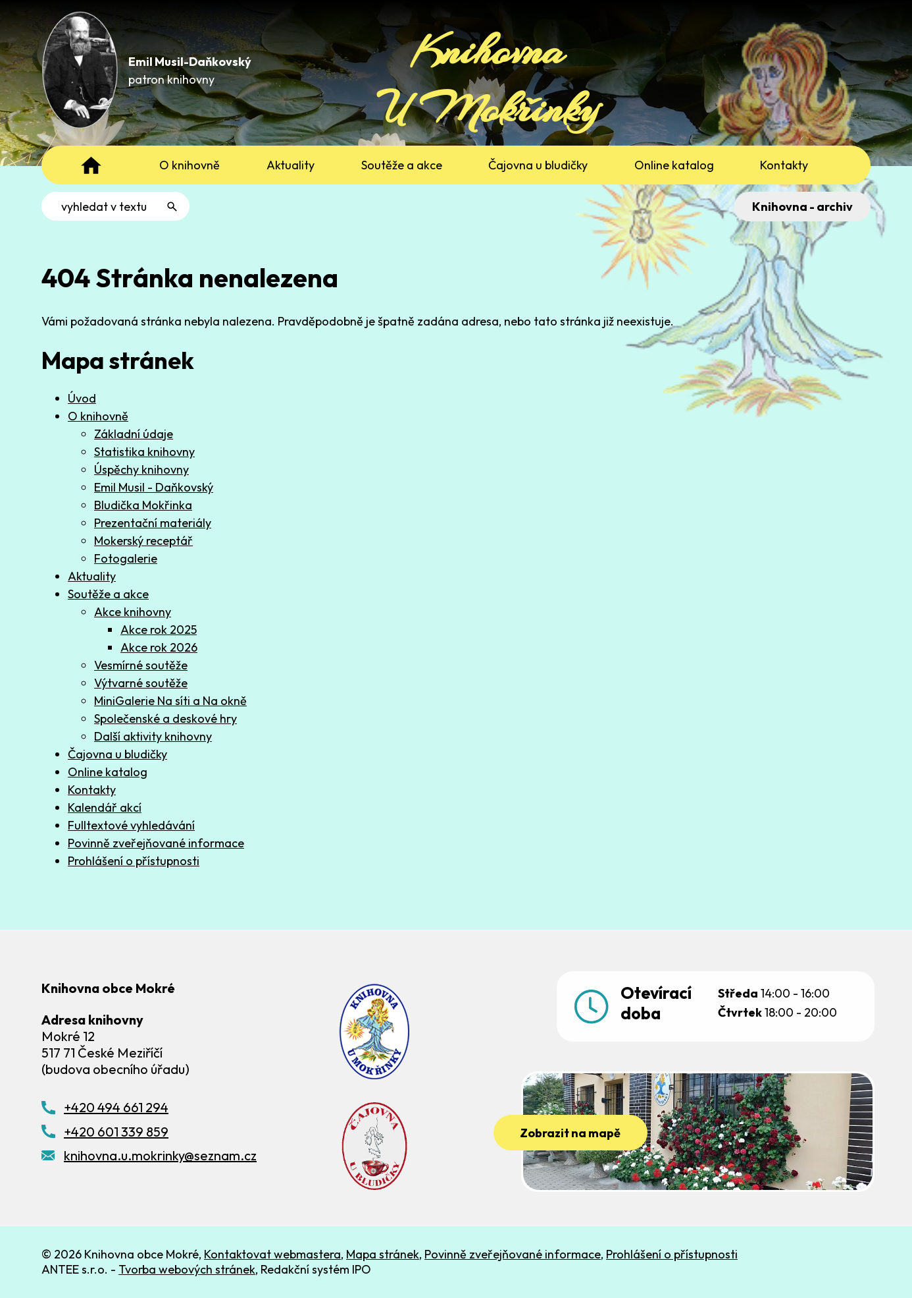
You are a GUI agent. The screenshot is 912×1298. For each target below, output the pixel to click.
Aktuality (92, 576)
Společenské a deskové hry (165, 718)
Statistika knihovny (144, 451)
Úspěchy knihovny (141, 469)
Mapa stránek (382, 1254)
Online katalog (107, 771)
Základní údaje (133, 433)
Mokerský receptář (143, 540)
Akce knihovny (132, 611)
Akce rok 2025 (158, 629)
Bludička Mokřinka (143, 505)
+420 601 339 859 (116, 1131)
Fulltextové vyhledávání (131, 825)
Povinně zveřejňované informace (156, 843)
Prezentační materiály (152, 522)
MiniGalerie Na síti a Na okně (170, 700)
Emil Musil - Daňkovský (153, 487)
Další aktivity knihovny (153, 736)
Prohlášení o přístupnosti (133, 860)
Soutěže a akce (108, 594)
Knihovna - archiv (802, 206)
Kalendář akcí (104, 807)
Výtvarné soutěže (141, 683)
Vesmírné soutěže (141, 665)
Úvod (82, 398)
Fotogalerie (125, 558)
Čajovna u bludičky (117, 754)
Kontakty (92, 789)
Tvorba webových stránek (186, 1269)
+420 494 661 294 (116, 1107)
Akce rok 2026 (158, 647)
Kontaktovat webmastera (272, 1254)
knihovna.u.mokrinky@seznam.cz (160, 1155)
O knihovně (98, 416)
